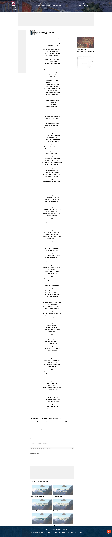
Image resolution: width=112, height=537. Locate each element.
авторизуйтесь (70, 435)
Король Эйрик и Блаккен (59, 522)
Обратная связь (34, 529)
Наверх (109, 532)
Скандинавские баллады (39, 426)
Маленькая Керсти (58, 493)
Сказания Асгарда (60, 25)
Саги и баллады (56, 5)
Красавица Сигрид (36, 522)
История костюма (45, 5)
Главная (40, 3)
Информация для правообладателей (68, 529)
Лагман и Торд (35, 507)
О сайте (80, 529)
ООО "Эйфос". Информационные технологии (59, 534)
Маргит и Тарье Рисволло (37, 493)
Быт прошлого (59, 3)
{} (49, 445)
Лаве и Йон (56, 507)
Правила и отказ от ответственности (48, 529)
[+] (51, 445)
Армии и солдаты (69, 3)
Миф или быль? (67, 5)
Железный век (41, 25)
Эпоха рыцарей (48, 3)
